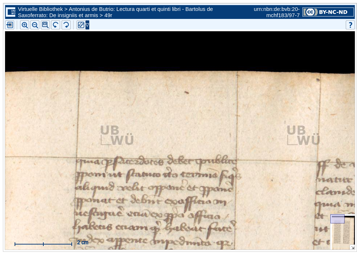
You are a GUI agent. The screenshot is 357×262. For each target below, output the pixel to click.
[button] (45, 24)
